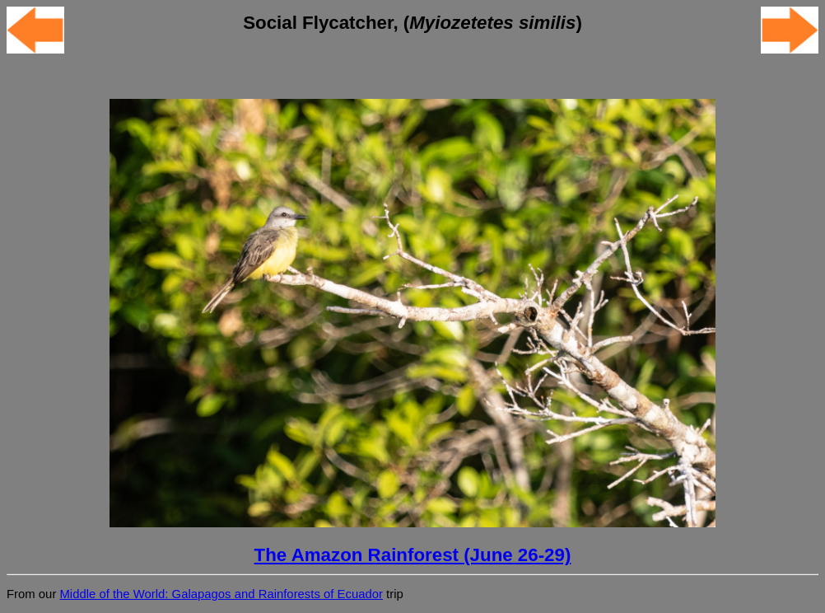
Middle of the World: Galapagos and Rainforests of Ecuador (220, 594)
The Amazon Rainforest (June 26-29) (412, 555)
